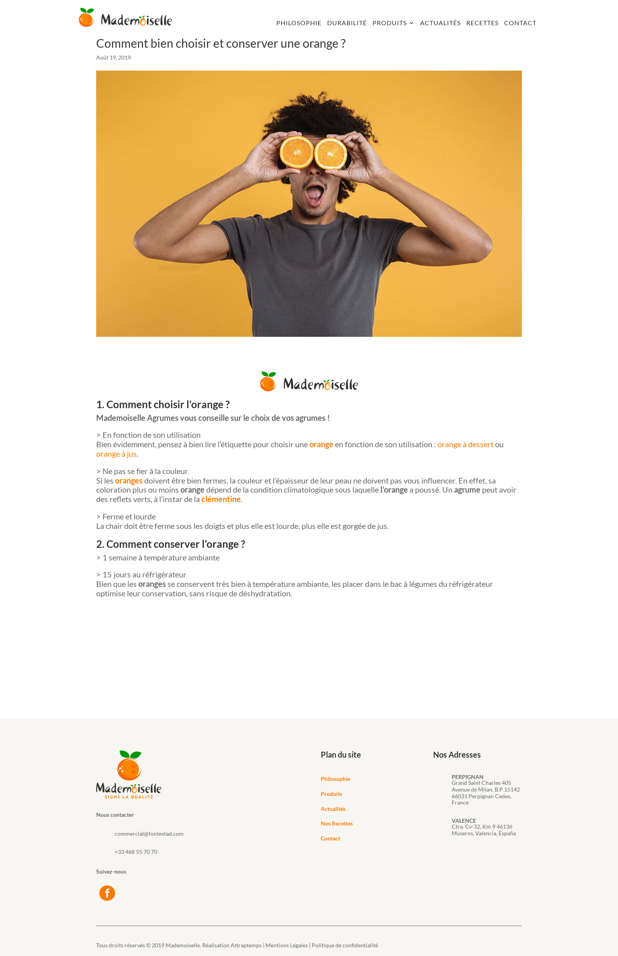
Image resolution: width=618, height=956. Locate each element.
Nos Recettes (337, 823)
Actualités (440, 23)
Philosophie (299, 23)
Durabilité (347, 23)
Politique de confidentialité (345, 945)
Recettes (482, 23)
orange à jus (116, 453)
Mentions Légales (287, 945)
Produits (389, 23)
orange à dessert (465, 444)
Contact (520, 23)
